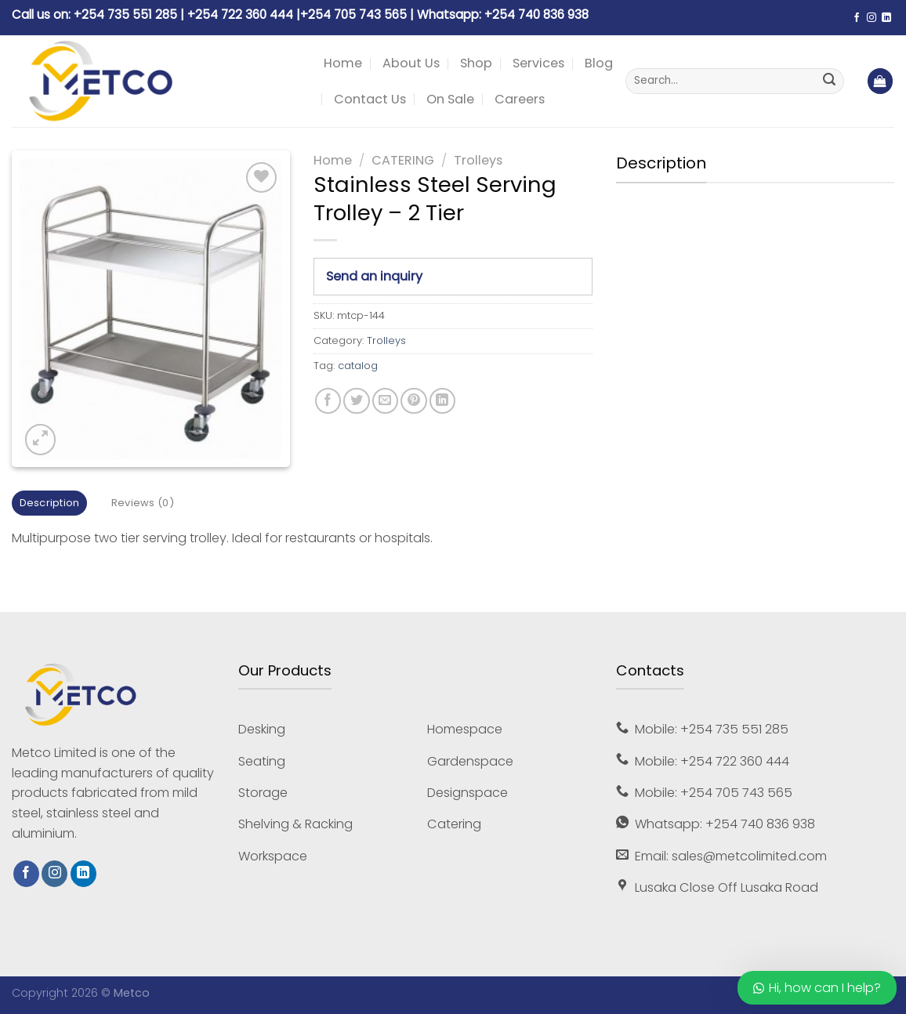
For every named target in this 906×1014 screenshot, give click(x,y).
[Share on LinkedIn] (442, 401)
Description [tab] (50, 502)
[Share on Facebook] (328, 401)
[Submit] (829, 81)
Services (538, 63)
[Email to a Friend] (385, 401)
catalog (358, 365)
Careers (520, 99)
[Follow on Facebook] (856, 18)
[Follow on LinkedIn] (886, 18)
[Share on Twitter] (356, 401)
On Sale (450, 99)
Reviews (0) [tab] (142, 502)
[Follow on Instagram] (871, 18)
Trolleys (478, 160)
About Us (411, 63)
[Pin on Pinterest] (413, 401)
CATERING (402, 160)
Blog (599, 63)
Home (343, 63)
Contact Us (370, 99)
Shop (476, 63)
